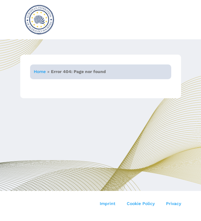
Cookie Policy (141, 203)
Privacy (173, 203)
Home (40, 71)
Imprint (107, 203)
